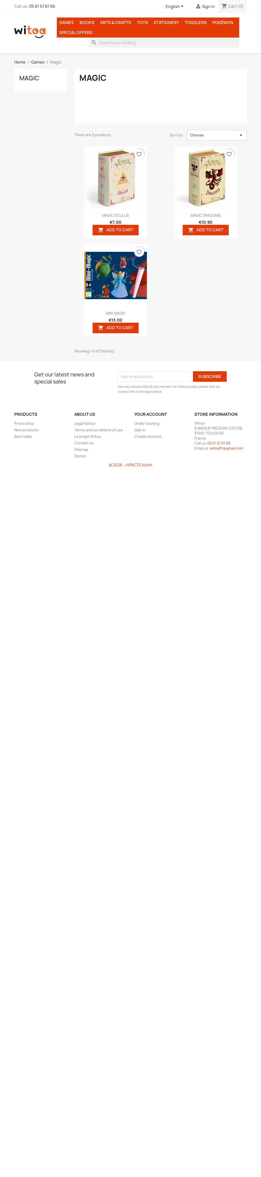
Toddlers (196, 22)
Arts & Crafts (115, 22)
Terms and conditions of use (98, 430)
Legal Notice (84, 423)
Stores (80, 456)
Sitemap (81, 449)
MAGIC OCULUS (115, 215)
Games (66, 22)
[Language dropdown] (175, 7)
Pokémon (222, 22)
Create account (148, 436)
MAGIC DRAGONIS (205, 215)
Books (87, 22)
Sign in (140, 430)
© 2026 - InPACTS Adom (130, 465)
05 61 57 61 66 (42, 6)
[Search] (164, 43)
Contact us (84, 443)
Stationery (166, 22)
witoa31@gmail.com (226, 448)
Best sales (23, 436)
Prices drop (24, 423)
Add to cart (115, 230)
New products (26, 430)
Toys (142, 22)
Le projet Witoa (87, 436)
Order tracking (146, 423)
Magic (29, 78)
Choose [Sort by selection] (217, 135)
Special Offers (75, 32)
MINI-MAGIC (116, 313)
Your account (150, 414)
